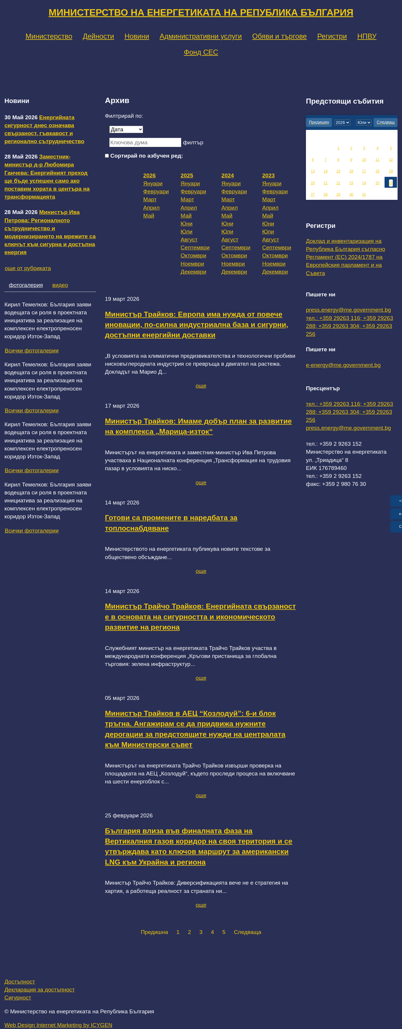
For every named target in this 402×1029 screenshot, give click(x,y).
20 (313, 183)
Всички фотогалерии (32, 350)
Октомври (193, 255)
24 (364, 183)
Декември (193, 272)
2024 (227, 175)
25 (377, 183)
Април (151, 208)
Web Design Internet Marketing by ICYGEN (58, 1025)
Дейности (98, 36)
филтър (193, 142)
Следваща (247, 932)
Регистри (332, 36)
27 (313, 194)
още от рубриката (28, 268)
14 (326, 171)
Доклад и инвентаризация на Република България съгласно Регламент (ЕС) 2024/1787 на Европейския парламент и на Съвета (345, 257)
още (201, 386)
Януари (153, 183)
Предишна (154, 932)
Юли (186, 231)
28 (326, 194)
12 (391, 160)
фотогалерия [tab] (26, 285)
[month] (364, 122)
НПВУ (367, 36)
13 (313, 171)
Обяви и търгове (279, 36)
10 (364, 160)
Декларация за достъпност (39, 989)
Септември (195, 247)
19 (391, 171)
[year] (342, 122)
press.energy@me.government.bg (348, 310)
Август (189, 239)
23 (351, 183)
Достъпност (19, 982)
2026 (149, 175)
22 (338, 183)
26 (391, 183)
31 (364, 194)
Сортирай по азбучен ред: (146, 156)
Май (148, 216)
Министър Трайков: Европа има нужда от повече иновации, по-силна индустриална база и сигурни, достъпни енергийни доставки (196, 324)
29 (338, 194)
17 (364, 171)
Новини (136, 36)
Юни (186, 223)
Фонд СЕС (201, 52)
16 (351, 171)
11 (377, 160)
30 (351, 194)
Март (150, 199)
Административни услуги (201, 36)
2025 (187, 175)
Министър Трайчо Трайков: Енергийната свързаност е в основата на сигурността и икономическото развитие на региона (200, 616)
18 (377, 171)
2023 (268, 175)
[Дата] (126, 129)
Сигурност (17, 997)
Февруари (156, 191)
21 (326, 183)
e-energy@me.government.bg (343, 365)
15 (338, 171)
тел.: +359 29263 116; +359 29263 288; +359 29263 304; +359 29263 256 (349, 326)
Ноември (192, 264)
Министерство (48, 36)
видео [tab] (60, 285)
